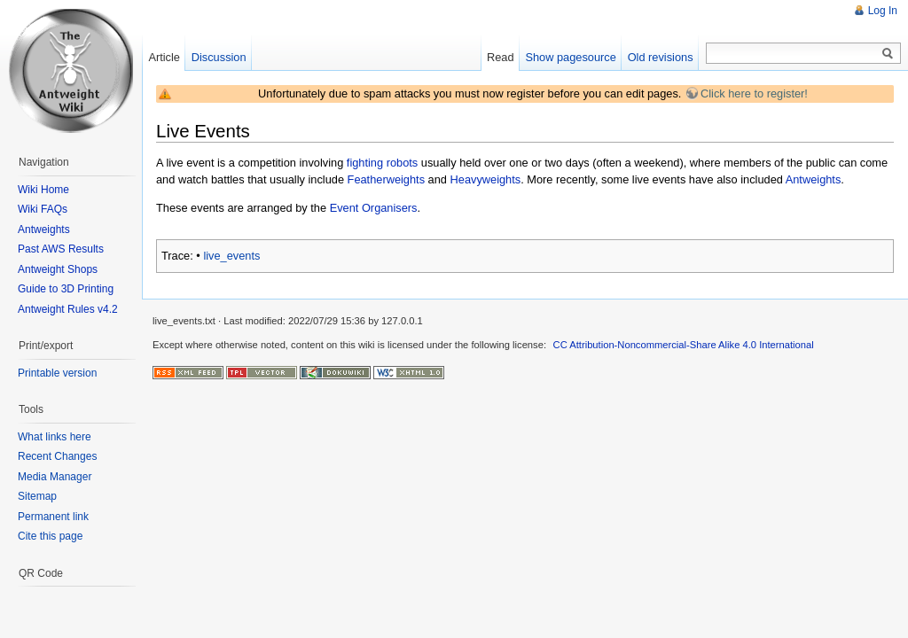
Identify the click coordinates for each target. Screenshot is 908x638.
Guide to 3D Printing (66, 289)
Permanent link (53, 516)
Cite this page (50, 536)
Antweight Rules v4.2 (68, 309)
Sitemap (37, 496)
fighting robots (382, 162)
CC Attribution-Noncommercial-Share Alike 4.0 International (683, 344)
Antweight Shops (58, 269)
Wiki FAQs (42, 209)
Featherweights (387, 179)
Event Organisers (374, 207)
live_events (231, 255)
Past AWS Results (61, 249)
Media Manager (54, 477)
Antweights (813, 179)
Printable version (57, 373)
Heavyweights (485, 179)
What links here (54, 437)
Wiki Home (43, 189)
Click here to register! (754, 93)
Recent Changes (57, 456)
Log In (882, 10)
